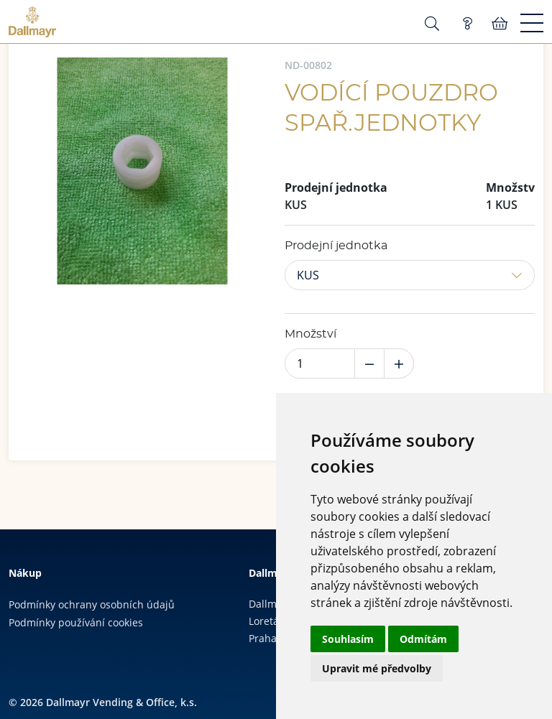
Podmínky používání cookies (76, 622)
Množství (310, 334)
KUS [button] (308, 275)
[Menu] (531, 23)
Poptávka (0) (467, 23)
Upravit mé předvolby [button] (376, 668)
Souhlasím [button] (348, 639)
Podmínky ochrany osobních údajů (92, 604)
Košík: (500, 24)
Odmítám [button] (423, 639)
